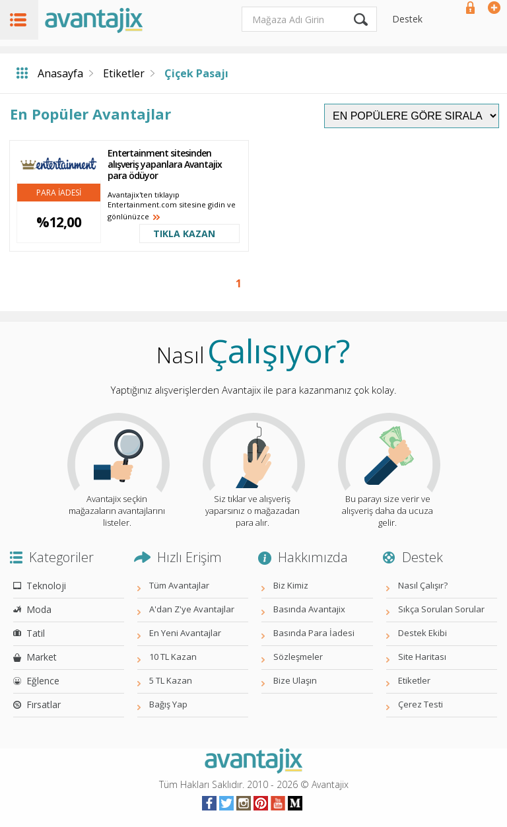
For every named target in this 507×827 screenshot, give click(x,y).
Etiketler (124, 73)
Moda (38, 609)
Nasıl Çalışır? (423, 585)
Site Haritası (422, 657)
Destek (407, 19)
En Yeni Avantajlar (185, 633)
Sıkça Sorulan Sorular (441, 609)
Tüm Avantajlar (179, 585)
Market (41, 657)
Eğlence (42, 680)
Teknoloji (46, 585)
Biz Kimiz (290, 585)
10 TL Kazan (173, 657)
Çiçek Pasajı (196, 73)
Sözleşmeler (298, 657)
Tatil (35, 633)
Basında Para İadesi (314, 633)
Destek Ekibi (422, 633)
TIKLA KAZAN (184, 233)
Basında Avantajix (309, 609)
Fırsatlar (43, 704)
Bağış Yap (168, 704)
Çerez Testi (420, 704)
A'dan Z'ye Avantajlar (191, 609)
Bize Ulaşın (295, 680)
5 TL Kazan (170, 680)
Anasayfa (60, 73)
